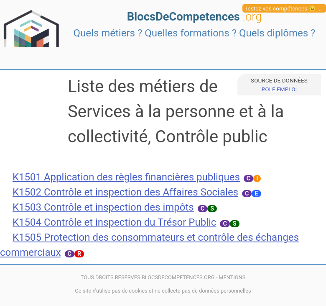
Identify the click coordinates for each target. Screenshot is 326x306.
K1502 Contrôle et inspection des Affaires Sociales (125, 192)
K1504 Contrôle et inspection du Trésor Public (114, 222)
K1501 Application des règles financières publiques (126, 177)
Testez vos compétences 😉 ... (283, 8)
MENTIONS (232, 277)
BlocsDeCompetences (194, 16)
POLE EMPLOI (279, 89)
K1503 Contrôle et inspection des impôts (103, 207)
